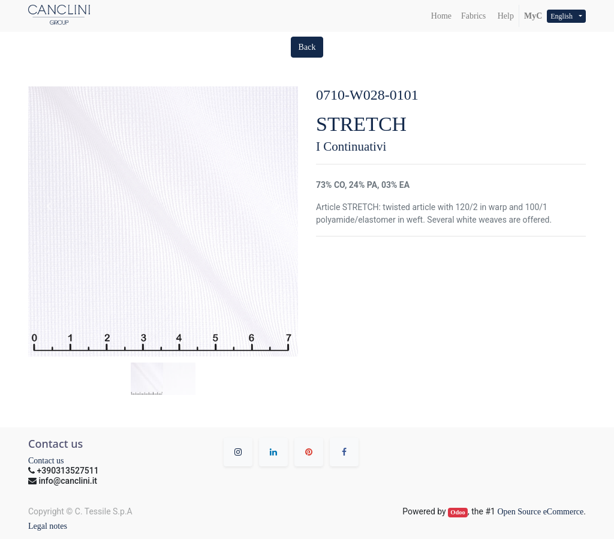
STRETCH (361, 124)
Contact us (46, 460)
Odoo (457, 512)
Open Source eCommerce (540, 511)
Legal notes (47, 526)
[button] (307, 47)
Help (504, 15)
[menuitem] (441, 16)
